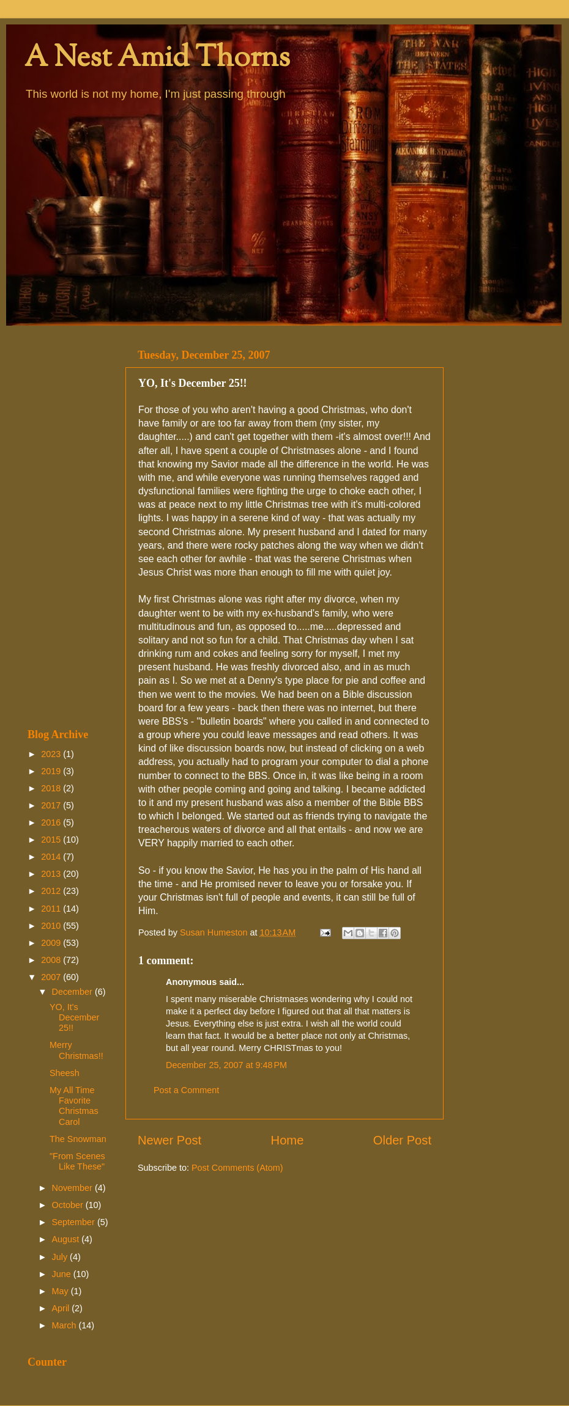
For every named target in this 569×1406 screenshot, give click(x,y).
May (61, 1291)
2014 (52, 857)
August (67, 1239)
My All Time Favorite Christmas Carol (74, 1106)
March (65, 1325)
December (73, 992)
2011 (52, 909)
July (61, 1257)
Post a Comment (186, 1090)
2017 (52, 805)
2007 (52, 977)
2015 (52, 839)
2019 (52, 771)
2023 (52, 754)
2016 (52, 822)
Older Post (402, 1140)
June (62, 1274)
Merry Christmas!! (76, 1050)
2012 (52, 891)
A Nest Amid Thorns (157, 59)
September (74, 1222)
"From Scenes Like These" (77, 1161)
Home (287, 1140)
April (62, 1308)
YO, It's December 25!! (74, 1017)
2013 (52, 874)
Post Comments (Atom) (237, 1168)
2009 (52, 943)
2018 (52, 788)
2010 (52, 926)
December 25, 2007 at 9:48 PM (226, 1065)
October (69, 1205)
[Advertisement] (69, 526)
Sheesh (65, 1073)
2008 (52, 960)
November (73, 1188)
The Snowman (78, 1139)
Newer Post (169, 1140)
